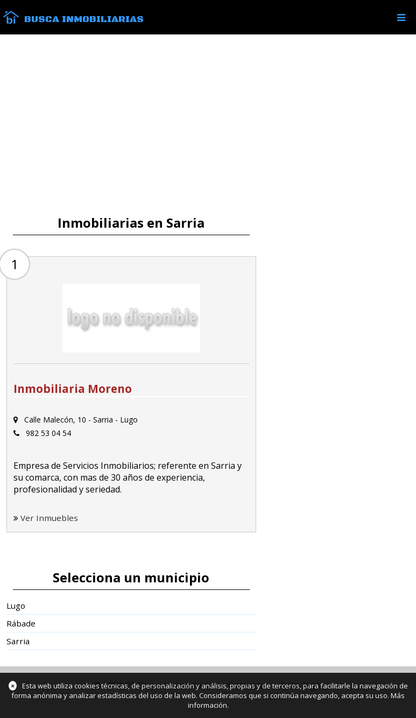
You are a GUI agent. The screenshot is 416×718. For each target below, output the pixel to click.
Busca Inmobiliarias (84, 19)
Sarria (18, 641)
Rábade (21, 623)
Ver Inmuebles (49, 517)
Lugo (15, 605)
